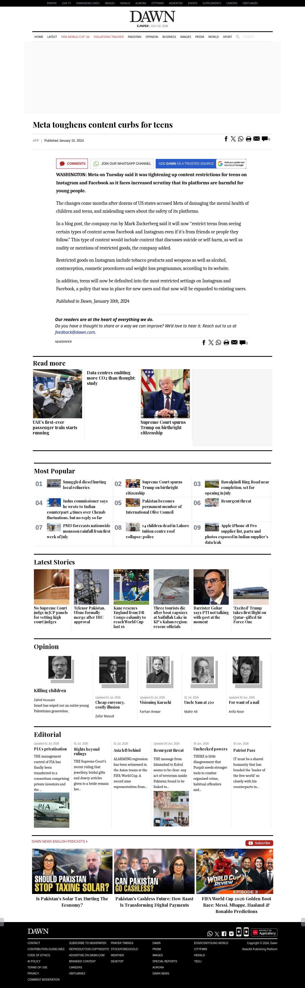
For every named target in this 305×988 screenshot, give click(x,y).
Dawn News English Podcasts (59, 841)
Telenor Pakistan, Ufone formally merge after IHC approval (89, 615)
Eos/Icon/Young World (211, 943)
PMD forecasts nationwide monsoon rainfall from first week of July (78, 531)
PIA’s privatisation (50, 748)
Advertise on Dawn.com (86, 955)
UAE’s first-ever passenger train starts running (55, 427)
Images (110, 3)
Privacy (33, 973)
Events (193, 3)
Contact (34, 943)
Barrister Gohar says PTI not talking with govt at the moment (211, 615)
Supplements (212, 3)
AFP (36, 141)
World (213, 37)
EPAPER (51, 3)
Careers (231, 3)
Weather (117, 955)
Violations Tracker (109, 37)
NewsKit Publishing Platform (259, 949)
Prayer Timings (122, 943)
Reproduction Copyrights (89, 949)
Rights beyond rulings (87, 751)
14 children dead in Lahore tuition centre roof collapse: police (157, 531)
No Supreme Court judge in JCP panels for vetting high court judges (51, 615)
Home (38, 37)
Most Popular (54, 470)
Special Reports (164, 961)
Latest (52, 37)
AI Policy (34, 961)
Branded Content (82, 961)
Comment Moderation (44, 979)
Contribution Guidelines (46, 949)
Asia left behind (127, 750)
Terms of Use (37, 967)
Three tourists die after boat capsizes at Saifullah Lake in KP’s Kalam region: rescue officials (170, 617)
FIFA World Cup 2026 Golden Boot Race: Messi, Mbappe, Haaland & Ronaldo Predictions (236, 905)
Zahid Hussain (44, 700)
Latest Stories (54, 562)
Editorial (47, 734)
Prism (199, 37)
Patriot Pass (244, 750)
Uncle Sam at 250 (199, 702)
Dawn (156, 943)
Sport (227, 37)
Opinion (151, 37)
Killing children (50, 690)
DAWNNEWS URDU (88, 3)
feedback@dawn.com (75, 332)
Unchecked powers (210, 748)
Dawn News (160, 973)
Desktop (117, 961)
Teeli (197, 961)
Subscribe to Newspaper (87, 943)
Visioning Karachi (155, 702)
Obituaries (250, 3)
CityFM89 (157, 3)
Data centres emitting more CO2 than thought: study (111, 378)
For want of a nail (244, 702)
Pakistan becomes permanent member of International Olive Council (153, 507)
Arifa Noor (236, 711)
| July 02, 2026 (152, 26)
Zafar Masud (104, 716)
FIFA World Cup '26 (75, 37)
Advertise (176, 3)
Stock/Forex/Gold (124, 949)
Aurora (141, 3)
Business (169, 37)
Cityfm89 (200, 949)
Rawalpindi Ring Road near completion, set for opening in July (237, 487)
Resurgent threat (236, 501)
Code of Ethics (39, 955)
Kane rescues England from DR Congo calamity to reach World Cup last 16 (130, 617)
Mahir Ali (191, 711)
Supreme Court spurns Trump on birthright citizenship (163, 427)
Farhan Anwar (150, 711)
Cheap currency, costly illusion (110, 705)
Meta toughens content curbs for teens (103, 124)
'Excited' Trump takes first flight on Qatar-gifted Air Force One (249, 615)
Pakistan (134, 37)
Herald (125, 3)
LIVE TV (66, 3)
